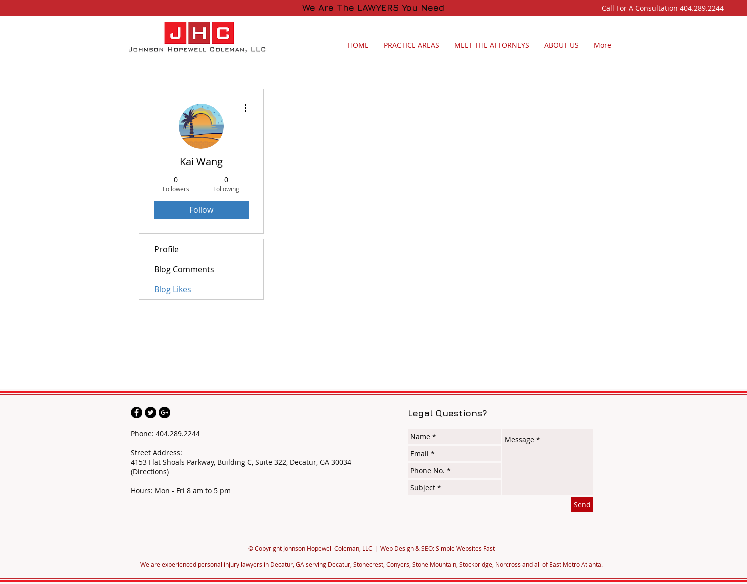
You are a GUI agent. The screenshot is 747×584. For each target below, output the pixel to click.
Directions (150, 471)
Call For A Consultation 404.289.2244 (665, 8)
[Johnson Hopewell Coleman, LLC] (136, 412)
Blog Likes (172, 289)
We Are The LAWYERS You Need (373, 7)
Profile (166, 249)
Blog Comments (184, 269)
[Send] (582, 504)
